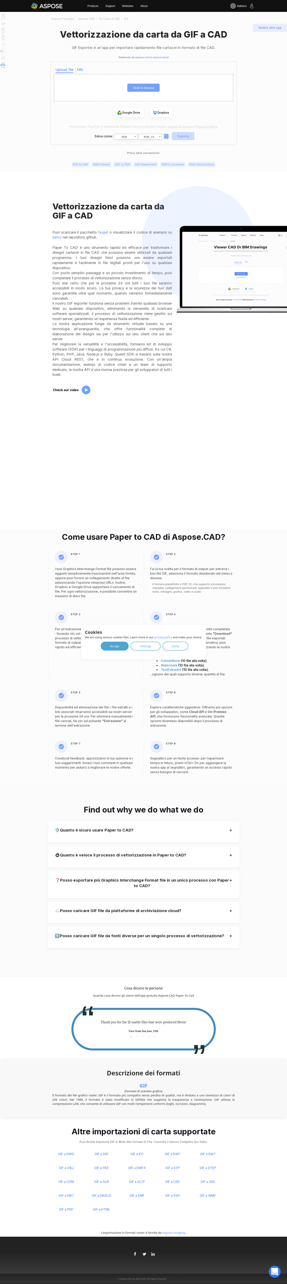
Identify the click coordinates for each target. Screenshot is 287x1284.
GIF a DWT (208, 1154)
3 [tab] (143, 1036)
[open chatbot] (275, 1272)
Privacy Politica (207, 126)
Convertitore (171, 661)
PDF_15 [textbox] (149, 137)
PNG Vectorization (201, 164)
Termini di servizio (180, 126)
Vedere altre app (269, 27)
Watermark (169, 665)
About (144, 6)
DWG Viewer (101, 164)
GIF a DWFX (137, 1168)
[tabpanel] (143, 1027)
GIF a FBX (101, 1168)
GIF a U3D (172, 1182)
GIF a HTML (101, 1209)
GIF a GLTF (137, 1182)
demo (57, 237)
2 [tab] (137, 1036)
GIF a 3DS (208, 1182)
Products (92, 6)
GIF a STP (172, 1168)
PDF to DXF (80, 164)
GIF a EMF (137, 1196)
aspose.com (142, 57)
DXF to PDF (122, 164)
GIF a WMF (208, 1196)
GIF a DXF (101, 1154)
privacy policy (163, 637)
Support (110, 6)
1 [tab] (131, 1036)
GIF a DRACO (101, 1196)
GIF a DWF (172, 1154)
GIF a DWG (66, 1154)
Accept (114, 646)
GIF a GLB (101, 1182)
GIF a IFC (137, 1154)
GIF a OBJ (66, 1168)
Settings (145, 646)
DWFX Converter (172, 164)
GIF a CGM (66, 1182)
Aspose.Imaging (173, 1233)
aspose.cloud (161, 57)
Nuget (103, 232)
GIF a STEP (208, 1168)
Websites (127, 6)
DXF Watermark (146, 164)
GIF (144, 1085)
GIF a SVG (172, 1196)
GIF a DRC (66, 1196)
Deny (175, 646)
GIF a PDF (66, 1209)
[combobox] (125, 136)
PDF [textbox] (124, 137)
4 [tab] (149, 1036)
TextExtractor (171, 670)
